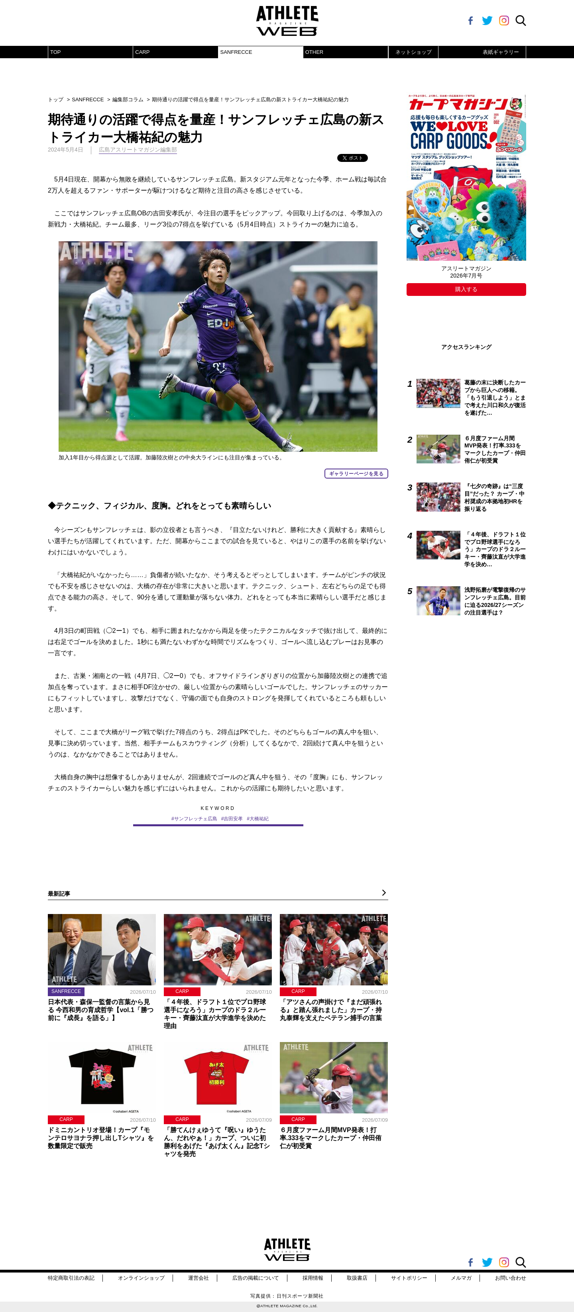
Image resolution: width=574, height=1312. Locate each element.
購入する (466, 289)
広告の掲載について (255, 1278)
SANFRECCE (236, 52)
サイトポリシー (409, 1278)
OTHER (314, 52)
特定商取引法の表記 (71, 1278)
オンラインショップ (141, 1278)
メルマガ (461, 1278)
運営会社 (198, 1278)
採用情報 (313, 1278)
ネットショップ (413, 52)
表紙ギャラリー (501, 52)
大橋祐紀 (259, 818)
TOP (55, 52)
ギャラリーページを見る (356, 474)
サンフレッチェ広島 (195, 818)
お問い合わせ (510, 1278)
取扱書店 (357, 1278)
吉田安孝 (233, 818)
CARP (142, 52)
